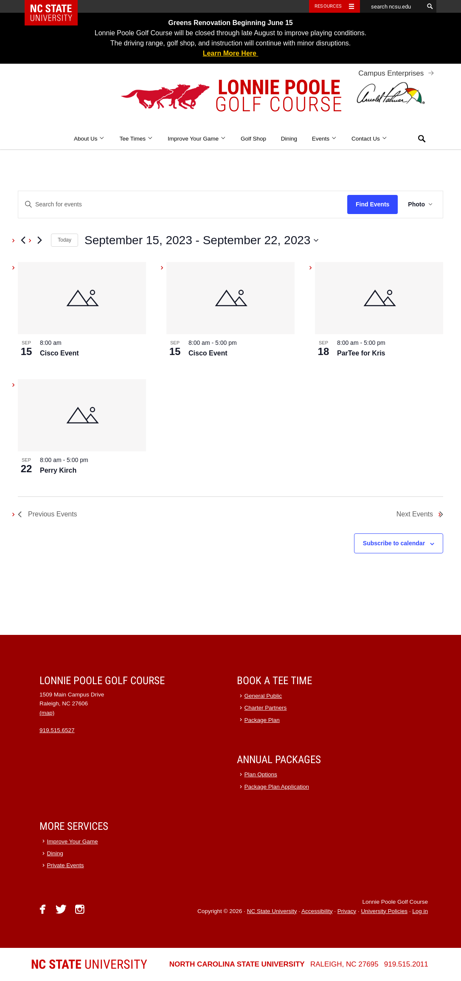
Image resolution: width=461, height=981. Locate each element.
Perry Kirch (58, 470)
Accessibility (317, 911)
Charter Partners (266, 708)
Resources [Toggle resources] (328, 6)
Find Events (372, 204)
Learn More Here (231, 53)
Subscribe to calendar (394, 543)
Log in (420, 911)
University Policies (384, 911)
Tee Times (136, 138)
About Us (89, 138)
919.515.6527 (57, 730)
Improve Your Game (197, 138)
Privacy (346, 911)
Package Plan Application (277, 787)
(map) (46, 713)
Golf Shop (253, 138)
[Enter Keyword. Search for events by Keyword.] (182, 204)
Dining (289, 138)
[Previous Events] (23, 240)
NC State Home (57, 6)
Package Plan (262, 720)
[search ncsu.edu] (392, 6)
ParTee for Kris (361, 353)
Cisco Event (59, 353)
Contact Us (369, 138)
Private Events (65, 865)
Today (64, 240)
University (89, 964)
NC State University (272, 911)
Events (324, 138)
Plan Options (261, 774)
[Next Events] (39, 240)
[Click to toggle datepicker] (201, 240)
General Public (263, 696)
